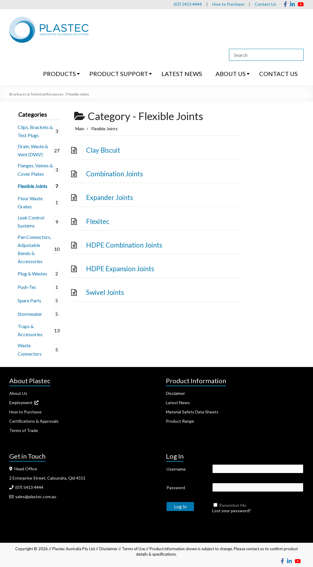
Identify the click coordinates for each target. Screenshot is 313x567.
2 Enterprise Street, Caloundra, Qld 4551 (47, 477)
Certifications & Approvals (34, 421)
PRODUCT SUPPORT (118, 73)
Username (176, 469)
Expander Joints (109, 197)
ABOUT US (231, 73)
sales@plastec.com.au (32, 496)
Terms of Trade (23, 430)
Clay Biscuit (103, 150)
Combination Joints (114, 174)
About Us (18, 393)
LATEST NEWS (181, 73)
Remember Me (232, 505)
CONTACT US (278, 73)
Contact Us (265, 4)
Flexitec (97, 221)
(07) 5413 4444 (187, 4)
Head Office (23, 468)
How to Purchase (228, 4)
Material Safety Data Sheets (192, 411)
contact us (255, 548)
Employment (24, 402)
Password (176, 487)
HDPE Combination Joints (124, 245)
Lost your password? (231, 510)
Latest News (178, 402)
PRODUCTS (59, 73)
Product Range (180, 421)
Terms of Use (133, 548)
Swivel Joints (105, 292)
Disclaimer (175, 393)
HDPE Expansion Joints (120, 269)
